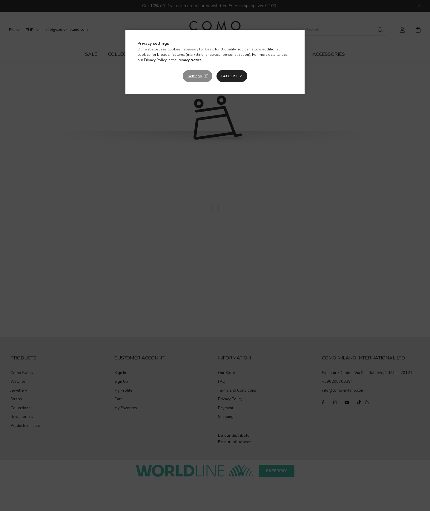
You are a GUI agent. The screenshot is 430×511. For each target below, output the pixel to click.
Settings (195, 76)
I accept (229, 76)
